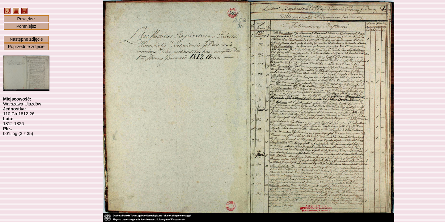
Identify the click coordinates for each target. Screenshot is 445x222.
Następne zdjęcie (26, 39)
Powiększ (26, 18)
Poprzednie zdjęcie (26, 46)
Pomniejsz (26, 26)
